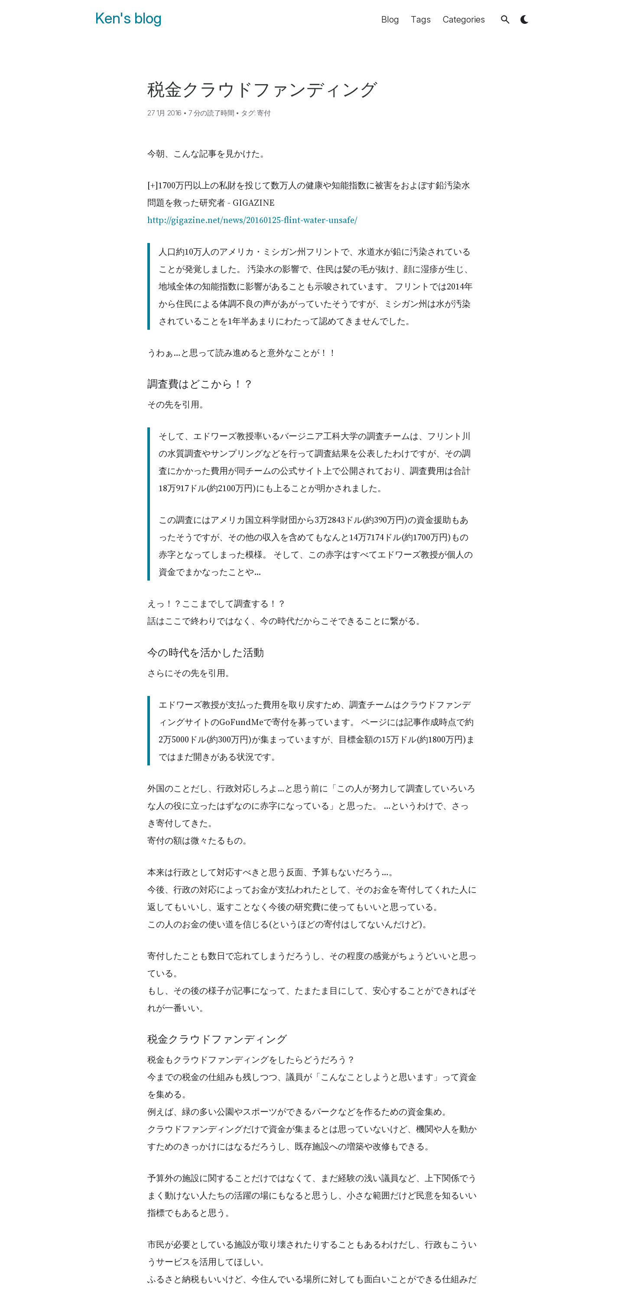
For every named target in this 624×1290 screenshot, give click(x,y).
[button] (505, 19)
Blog (390, 19)
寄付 (263, 112)
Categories (464, 19)
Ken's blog (128, 18)
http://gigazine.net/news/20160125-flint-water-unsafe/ (252, 220)
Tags (421, 19)
